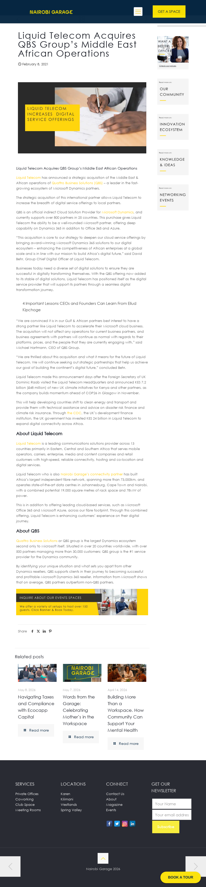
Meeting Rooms (28, 810)
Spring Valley (71, 810)
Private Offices (26, 794)
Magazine (114, 804)
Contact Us (115, 794)
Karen (65, 794)
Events (111, 810)
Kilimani (67, 799)
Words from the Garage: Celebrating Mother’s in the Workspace (79, 710)
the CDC (74, 413)
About (111, 799)
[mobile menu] (138, 11)
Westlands (69, 804)
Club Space (25, 804)
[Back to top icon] (103, 858)
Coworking (24, 799)
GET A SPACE (169, 11)
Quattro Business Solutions (36, 541)
